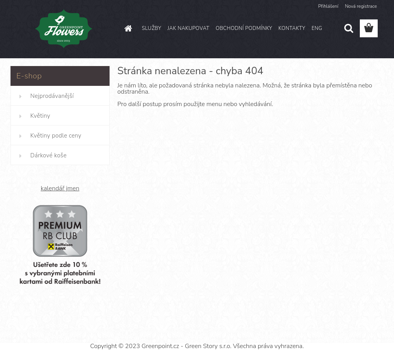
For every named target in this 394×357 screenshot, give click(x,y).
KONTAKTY (291, 28)
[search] (348, 28)
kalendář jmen (60, 188)
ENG (317, 28)
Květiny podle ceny (55, 135)
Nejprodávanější (52, 96)
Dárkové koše (48, 155)
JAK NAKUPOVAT (188, 28)
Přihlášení (328, 6)
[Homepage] (127, 28)
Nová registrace (361, 6)
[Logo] (63, 28)
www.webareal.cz (223, 332)
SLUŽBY (151, 28)
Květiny (40, 116)
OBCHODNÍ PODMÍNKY (244, 28)
